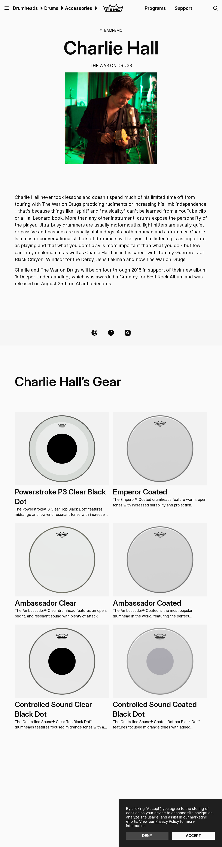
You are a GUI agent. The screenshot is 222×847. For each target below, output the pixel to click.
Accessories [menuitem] (78, 8)
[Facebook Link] (111, 332)
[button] (6, 8)
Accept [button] (193, 835)
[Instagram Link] (127, 332)
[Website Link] (94, 332)
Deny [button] (147, 835)
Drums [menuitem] (51, 8)
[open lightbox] (111, 118)
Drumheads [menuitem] (25, 8)
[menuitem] (41, 8)
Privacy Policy (167, 821)
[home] (113, 8)
